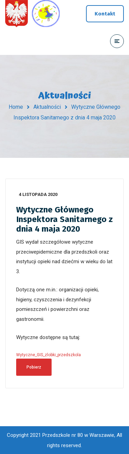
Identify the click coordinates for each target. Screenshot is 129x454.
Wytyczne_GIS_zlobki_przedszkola (48, 354)
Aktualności (47, 107)
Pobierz (33, 367)
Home (16, 107)
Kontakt (105, 14)
